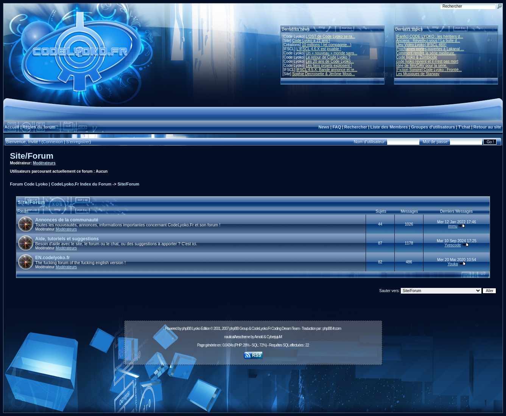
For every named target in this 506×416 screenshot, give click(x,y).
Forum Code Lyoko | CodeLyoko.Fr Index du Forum (60, 184)
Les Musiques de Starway (418, 74)
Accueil (12, 127)
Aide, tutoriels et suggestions (67, 238)
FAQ (337, 127)
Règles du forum (38, 127)
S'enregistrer (78, 141)
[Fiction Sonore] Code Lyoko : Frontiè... (429, 70)
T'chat (464, 127)
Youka (452, 264)
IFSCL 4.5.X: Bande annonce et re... (326, 70)
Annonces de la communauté (66, 220)
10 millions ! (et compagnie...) (327, 45)
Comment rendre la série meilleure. (425, 53)
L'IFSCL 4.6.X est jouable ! (318, 49)
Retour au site (487, 127)
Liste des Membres (389, 127)
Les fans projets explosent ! (329, 65)
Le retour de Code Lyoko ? (328, 57)
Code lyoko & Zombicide (416, 57)
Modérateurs (44, 163)
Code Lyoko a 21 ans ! (311, 41)
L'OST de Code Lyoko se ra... (330, 36)
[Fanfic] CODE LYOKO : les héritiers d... (429, 36)
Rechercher (355, 127)
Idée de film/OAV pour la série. (421, 65)
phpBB (187, 328)
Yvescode (452, 245)
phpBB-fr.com (331, 328)
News (323, 127)
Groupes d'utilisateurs (433, 127)
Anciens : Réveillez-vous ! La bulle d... (428, 41)
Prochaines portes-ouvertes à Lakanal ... (430, 49)
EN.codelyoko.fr (52, 257)
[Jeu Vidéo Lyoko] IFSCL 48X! (421, 45)
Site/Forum (31, 156)
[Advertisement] (253, 384)
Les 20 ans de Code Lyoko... (330, 61)
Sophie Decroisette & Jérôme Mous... (323, 74)
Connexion (53, 141)
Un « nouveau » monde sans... (331, 53)
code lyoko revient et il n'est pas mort (427, 61)
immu (452, 226)
